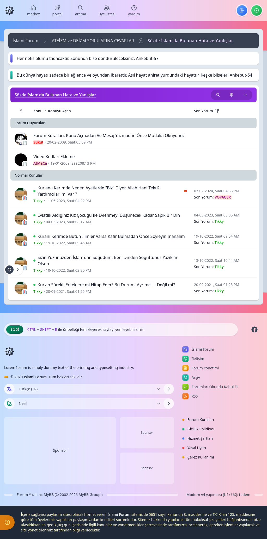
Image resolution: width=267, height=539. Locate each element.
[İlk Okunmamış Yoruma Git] (34, 191)
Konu (38, 110)
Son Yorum (203, 110)
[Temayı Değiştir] (89, 403)
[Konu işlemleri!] (231, 95)
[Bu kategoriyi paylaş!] (245, 95)
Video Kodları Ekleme (54, 156)
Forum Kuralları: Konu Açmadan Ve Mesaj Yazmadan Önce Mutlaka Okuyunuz (109, 135)
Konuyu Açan (59, 110)
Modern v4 (195, 494)
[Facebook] (254, 329)
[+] (217, 111)
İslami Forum (25, 41)
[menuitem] (33, 10)
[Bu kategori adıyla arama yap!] (218, 95)
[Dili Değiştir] (89, 389)
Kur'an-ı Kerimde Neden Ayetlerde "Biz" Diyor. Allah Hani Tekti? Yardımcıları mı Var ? (99, 191)
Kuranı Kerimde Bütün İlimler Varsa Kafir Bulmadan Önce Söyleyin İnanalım (111, 236)
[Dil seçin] (9, 389)
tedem (244, 494)
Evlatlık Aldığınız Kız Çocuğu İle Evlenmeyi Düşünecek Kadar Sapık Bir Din (109, 215)
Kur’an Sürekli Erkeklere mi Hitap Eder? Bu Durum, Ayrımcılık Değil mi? (106, 285)
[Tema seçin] (9, 403)
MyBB (49, 494)
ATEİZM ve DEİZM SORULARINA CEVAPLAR (93, 41)
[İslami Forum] (9, 10)
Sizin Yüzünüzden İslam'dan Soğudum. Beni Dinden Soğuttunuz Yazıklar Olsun (108, 261)
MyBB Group (89, 494)
